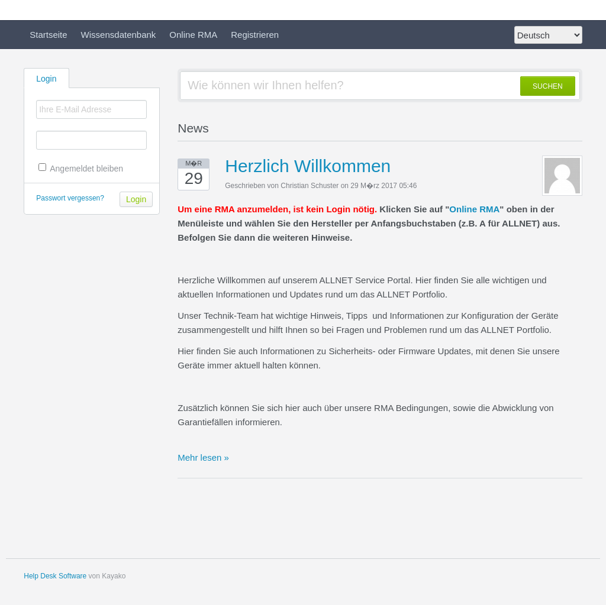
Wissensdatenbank (118, 35)
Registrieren (255, 35)
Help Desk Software (55, 576)
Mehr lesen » (203, 457)
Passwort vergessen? (70, 198)
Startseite (48, 35)
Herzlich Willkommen (308, 166)
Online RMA (193, 35)
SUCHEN (548, 86)
